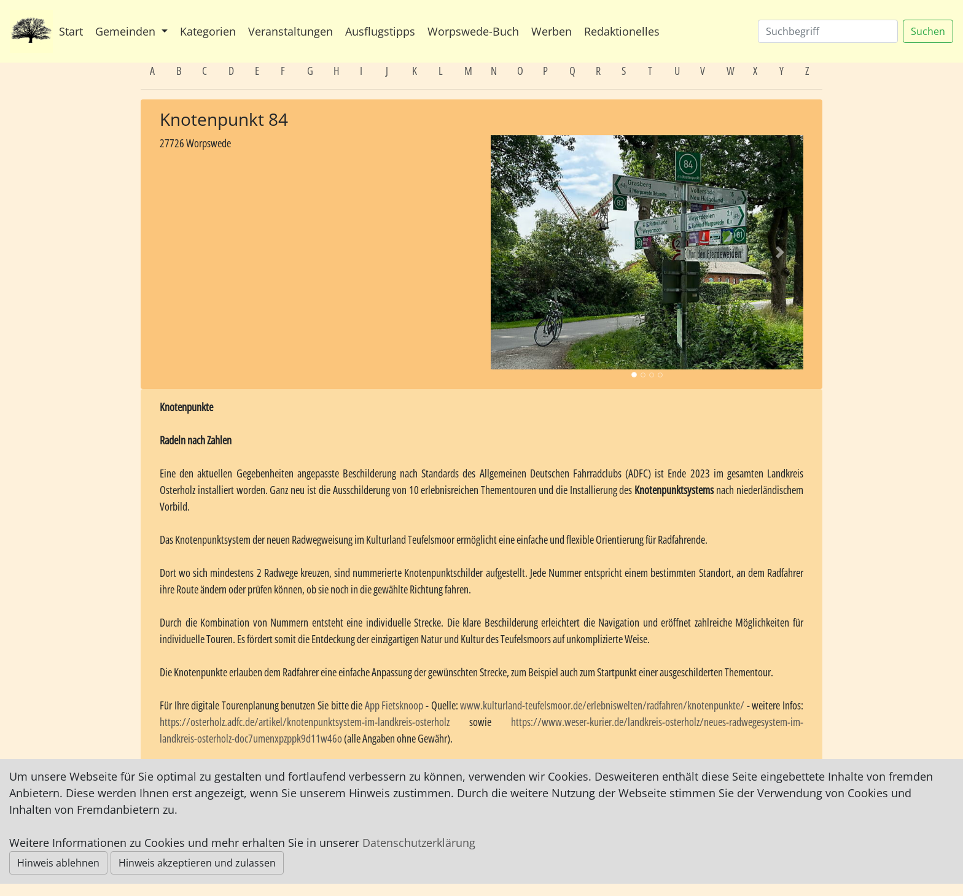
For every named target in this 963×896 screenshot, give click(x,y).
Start (71, 31)
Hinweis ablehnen (58, 863)
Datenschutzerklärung (418, 842)
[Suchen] (828, 31)
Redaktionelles (622, 31)
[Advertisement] (316, 242)
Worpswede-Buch (473, 31)
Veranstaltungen (290, 31)
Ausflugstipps (380, 31)
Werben (551, 31)
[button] (514, 252)
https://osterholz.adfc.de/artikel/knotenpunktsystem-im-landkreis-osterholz (305, 721)
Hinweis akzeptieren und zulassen (197, 863)
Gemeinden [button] (126, 31)
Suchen (928, 31)
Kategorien (208, 31)
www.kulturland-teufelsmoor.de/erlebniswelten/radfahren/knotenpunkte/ (602, 705)
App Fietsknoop (394, 705)
